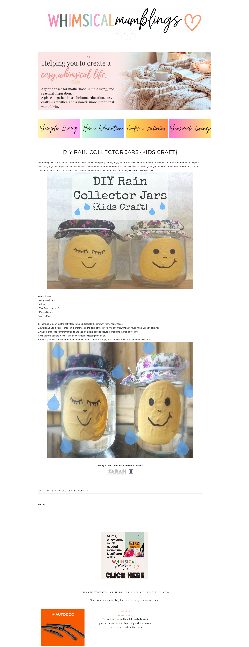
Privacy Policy (125, 611)
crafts (49, 490)
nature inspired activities (73, 490)
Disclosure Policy (125, 615)
